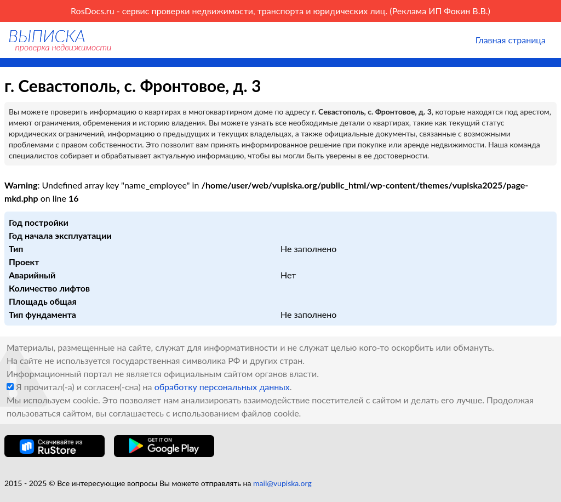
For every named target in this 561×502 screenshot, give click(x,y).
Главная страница (511, 40)
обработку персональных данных (222, 386)
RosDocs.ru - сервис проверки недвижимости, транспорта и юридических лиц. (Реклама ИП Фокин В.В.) (280, 10)
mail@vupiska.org (282, 483)
